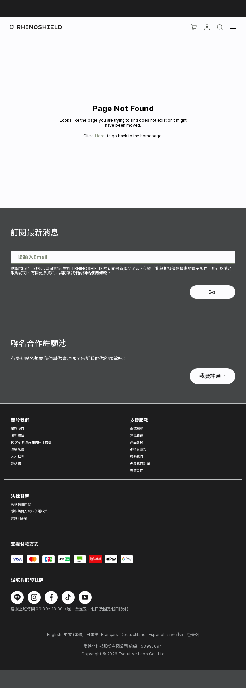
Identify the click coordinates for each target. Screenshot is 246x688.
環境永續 (17, 449)
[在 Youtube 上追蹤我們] (85, 597)
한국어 (193, 634)
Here (100, 135)
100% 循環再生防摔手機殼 (31, 442)
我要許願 (212, 376)
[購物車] (194, 27)
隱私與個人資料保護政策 (29, 511)
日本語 (92, 634)
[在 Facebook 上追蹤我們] (51, 597)
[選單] (233, 27)
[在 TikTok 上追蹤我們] (68, 597)
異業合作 (136, 470)
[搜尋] (220, 27)
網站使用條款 (95, 273)
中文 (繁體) (74, 634)
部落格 (16, 463)
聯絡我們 (136, 456)
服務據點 (17, 435)
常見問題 (136, 435)
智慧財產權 (19, 518)
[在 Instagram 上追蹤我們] (34, 597)
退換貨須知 (138, 449)
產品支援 (136, 442)
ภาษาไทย (175, 634)
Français (109, 634)
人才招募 (17, 456)
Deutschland (133, 634)
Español (157, 634)
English (54, 634)
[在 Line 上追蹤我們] (17, 597)
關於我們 (17, 428)
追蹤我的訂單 (140, 463)
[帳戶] (207, 27)
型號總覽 (136, 428)
